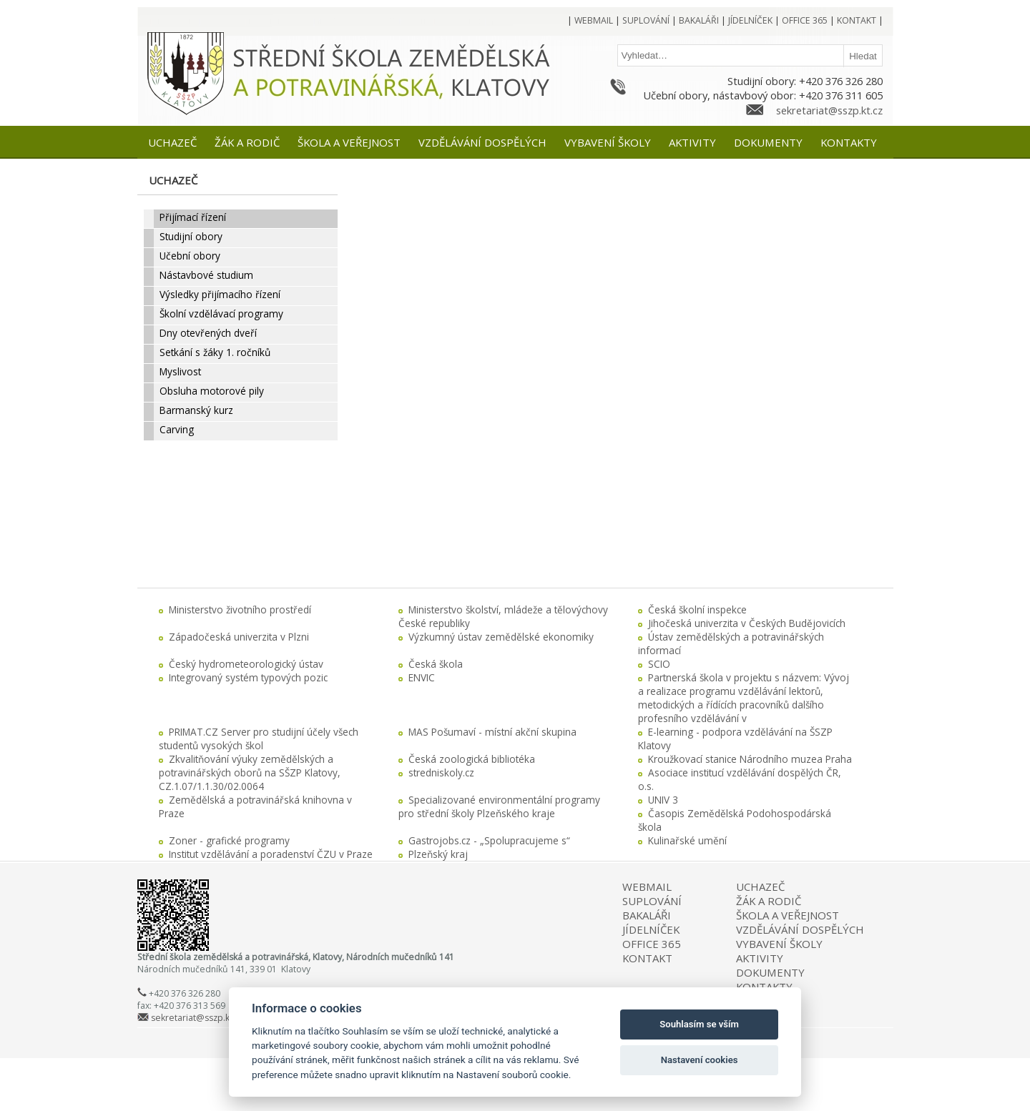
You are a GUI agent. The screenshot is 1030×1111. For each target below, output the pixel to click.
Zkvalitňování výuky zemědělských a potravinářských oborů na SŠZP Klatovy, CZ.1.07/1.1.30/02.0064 (249, 772)
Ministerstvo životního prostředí (240, 609)
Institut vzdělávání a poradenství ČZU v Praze (271, 854)
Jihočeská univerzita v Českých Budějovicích (746, 623)
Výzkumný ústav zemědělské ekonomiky (501, 636)
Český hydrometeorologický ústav (246, 664)
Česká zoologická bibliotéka (471, 759)
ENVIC (421, 677)
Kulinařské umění (687, 840)
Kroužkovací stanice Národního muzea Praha (750, 759)
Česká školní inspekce (697, 609)
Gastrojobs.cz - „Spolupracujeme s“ (489, 840)
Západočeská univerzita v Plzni (239, 636)
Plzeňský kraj (438, 854)
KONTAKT (647, 958)
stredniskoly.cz (441, 772)
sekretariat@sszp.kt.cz (829, 110)
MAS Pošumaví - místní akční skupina (492, 732)
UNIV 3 (663, 799)
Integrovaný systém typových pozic (248, 677)
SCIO (659, 664)
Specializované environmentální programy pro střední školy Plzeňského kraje (499, 806)
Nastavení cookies (699, 1060)
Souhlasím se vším (699, 1024)
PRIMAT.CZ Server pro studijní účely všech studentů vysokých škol (258, 738)
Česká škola (435, 664)
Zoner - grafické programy (229, 840)
